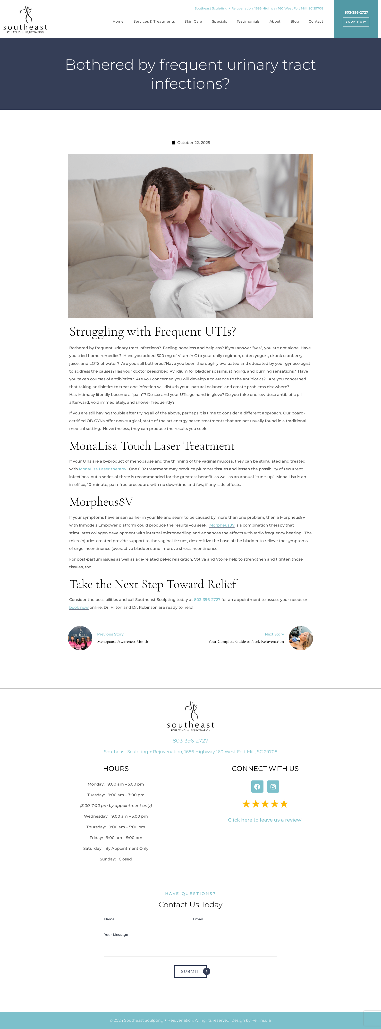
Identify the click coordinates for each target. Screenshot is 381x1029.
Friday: (116, 837)
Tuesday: (115, 795)
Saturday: (115, 848)
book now (79, 607)
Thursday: (115, 827)
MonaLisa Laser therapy (102, 469)
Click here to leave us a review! (265, 820)
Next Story (274, 634)
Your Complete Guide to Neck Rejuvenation (246, 641)
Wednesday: (116, 816)
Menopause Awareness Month (122, 641)
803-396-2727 (356, 12)
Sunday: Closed (116, 859)
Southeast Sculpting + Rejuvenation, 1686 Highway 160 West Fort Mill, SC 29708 (259, 8)
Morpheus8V (222, 525)
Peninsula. (261, 1020)
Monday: (116, 784)
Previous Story (110, 634)
